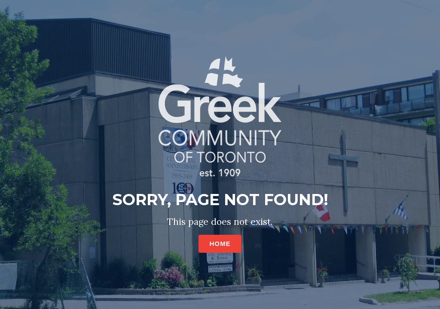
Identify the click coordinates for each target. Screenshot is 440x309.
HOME (220, 243)
